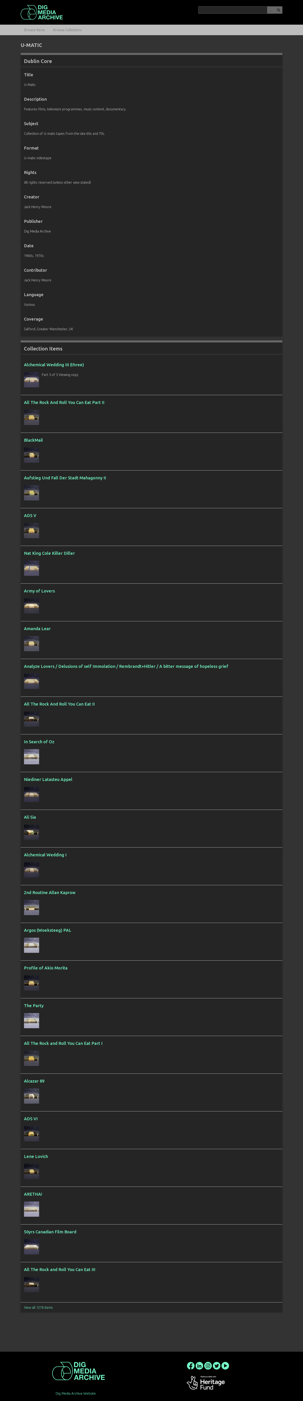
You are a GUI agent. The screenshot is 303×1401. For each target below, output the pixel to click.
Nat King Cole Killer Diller (49, 553)
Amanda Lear (37, 628)
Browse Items (34, 30)
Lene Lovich (36, 1156)
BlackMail (33, 440)
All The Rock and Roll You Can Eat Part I (63, 1043)
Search (278, 10)
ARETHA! (33, 1194)
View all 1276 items (38, 1307)
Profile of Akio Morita (46, 967)
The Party (34, 1005)
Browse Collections (67, 30)
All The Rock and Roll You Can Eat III (59, 1269)
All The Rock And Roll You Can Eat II (59, 704)
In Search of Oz (39, 741)
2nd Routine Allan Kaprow (50, 892)
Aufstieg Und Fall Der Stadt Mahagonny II (65, 477)
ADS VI (31, 1118)
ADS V (30, 515)
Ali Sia (30, 817)
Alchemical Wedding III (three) (54, 364)
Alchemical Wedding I (45, 854)
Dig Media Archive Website (76, 1393)
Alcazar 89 (34, 1081)
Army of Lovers (39, 590)
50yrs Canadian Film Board (50, 1231)
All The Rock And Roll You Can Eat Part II (64, 402)
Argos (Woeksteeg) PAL (47, 930)
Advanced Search (271, 10)
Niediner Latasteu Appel (48, 779)
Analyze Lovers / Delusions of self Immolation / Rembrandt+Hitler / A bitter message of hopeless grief (126, 666)
